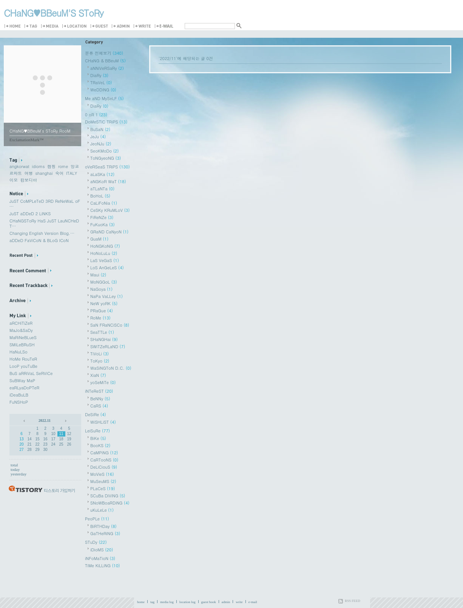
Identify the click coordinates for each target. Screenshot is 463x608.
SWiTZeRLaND (107, 346)
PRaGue (101, 310)
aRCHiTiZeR (20, 323)
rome (63, 166)
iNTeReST (99, 391)
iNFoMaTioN (100, 558)
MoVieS (102, 474)
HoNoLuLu (103, 253)
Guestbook (100, 26)
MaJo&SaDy (21, 330)
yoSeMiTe (103, 382)
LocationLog (76, 26)
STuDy (96, 542)
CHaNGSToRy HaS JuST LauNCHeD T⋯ (44, 223)
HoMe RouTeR (23, 359)
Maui (98, 275)
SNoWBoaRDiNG (110, 503)
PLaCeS (102, 488)
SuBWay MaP (22, 380)
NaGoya (101, 289)
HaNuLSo (18, 352)
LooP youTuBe (23, 366)
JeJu (98, 136)
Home (14, 26)
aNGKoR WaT (108, 181)
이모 (13, 180)
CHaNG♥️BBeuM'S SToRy (53, 12)
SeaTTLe (102, 332)
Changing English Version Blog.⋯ (41, 233)
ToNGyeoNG (105, 158)
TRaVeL (101, 82)
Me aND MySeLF (104, 98)
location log (187, 602)
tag (152, 602)
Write (143, 26)
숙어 (59, 173)
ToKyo (99, 361)
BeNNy (100, 398)
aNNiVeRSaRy (107, 68)
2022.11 (45, 420)
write (239, 602)
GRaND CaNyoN (109, 232)
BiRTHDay (103, 526)
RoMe (100, 318)
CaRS (99, 406)
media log (167, 602)
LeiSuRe (97, 431)
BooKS (100, 445)
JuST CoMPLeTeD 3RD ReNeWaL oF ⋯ (44, 203)
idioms (38, 166)
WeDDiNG (103, 90)
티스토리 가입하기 (59, 490)
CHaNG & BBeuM (105, 60)
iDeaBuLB (18, 395)
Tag (32, 26)
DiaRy (99, 75)
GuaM (99, 239)
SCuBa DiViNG (107, 495)
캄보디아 (28, 180)
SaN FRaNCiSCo (109, 325)
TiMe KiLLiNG (102, 565)
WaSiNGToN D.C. (110, 368)
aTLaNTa (102, 188)
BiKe (98, 438)
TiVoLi (99, 353)
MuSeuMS (103, 481)
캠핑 (51, 166)
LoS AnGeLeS (107, 267)
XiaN (98, 375)
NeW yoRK (103, 303)
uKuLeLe (102, 510)
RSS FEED (352, 601)
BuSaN (100, 129)
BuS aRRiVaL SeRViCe (30, 373)
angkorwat (19, 166)
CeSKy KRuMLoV (110, 210)
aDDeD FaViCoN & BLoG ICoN (39, 240)
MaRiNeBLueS (23, 337)
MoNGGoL (103, 282)
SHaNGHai (104, 339)
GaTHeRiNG (105, 533)
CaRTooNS (104, 460)
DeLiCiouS (103, 467)
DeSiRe (95, 414)
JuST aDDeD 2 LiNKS (30, 213)
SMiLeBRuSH (21, 344)
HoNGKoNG (105, 246)
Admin (122, 26)
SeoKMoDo (104, 151)
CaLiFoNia (103, 203)
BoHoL (100, 196)
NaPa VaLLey (106, 296)
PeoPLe (97, 519)
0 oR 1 (96, 114)
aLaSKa (102, 174)
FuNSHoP (18, 402)
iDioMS (101, 549)
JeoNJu (100, 144)
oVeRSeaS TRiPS (107, 167)
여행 (29, 173)
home (141, 602)
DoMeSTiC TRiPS (106, 122)
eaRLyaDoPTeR (24, 387)
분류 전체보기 (104, 53)
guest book (208, 602)
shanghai (43, 173)
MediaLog (51, 26)
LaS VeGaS (104, 260)
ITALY (71, 173)
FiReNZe (101, 217)
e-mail (252, 602)
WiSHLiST (103, 422)
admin (226, 602)
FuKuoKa (102, 224)
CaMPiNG (104, 452)
